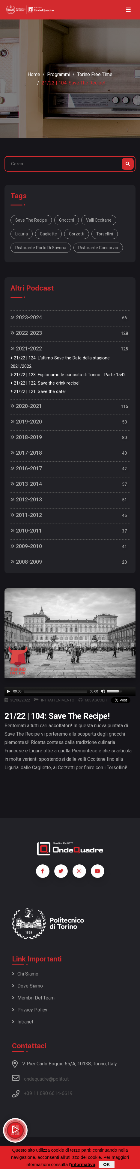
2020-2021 (26, 406)
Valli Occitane (99, 220)
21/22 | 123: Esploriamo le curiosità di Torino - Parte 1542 (68, 374)
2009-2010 (26, 546)
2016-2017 (26, 468)
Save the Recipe (31, 220)
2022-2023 (26, 333)
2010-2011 (26, 530)
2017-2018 (26, 453)
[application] (70, 691)
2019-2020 (26, 421)
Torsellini (104, 234)
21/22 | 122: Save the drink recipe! (44, 383)
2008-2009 (26, 562)
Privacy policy (29, 1010)
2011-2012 (26, 515)
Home (34, 74)
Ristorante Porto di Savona (40, 247)
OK (106, 1164)
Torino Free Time (94, 74)
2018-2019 (26, 437)
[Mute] (102, 691)
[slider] (56, 691)
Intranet (22, 1022)
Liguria (21, 234)
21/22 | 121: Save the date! (38, 391)
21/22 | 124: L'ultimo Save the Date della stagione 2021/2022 (60, 362)
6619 (67, 1093)
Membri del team (33, 998)
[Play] (8, 691)
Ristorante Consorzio (98, 247)
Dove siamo (27, 986)
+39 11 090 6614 (42, 1093)
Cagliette (48, 234)
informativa (83, 1164)
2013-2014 (26, 484)
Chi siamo (25, 974)
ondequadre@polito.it (40, 1078)
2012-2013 (26, 499)
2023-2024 (26, 317)
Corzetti (76, 234)
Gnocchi (66, 220)
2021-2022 (26, 348)
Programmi (58, 74)
